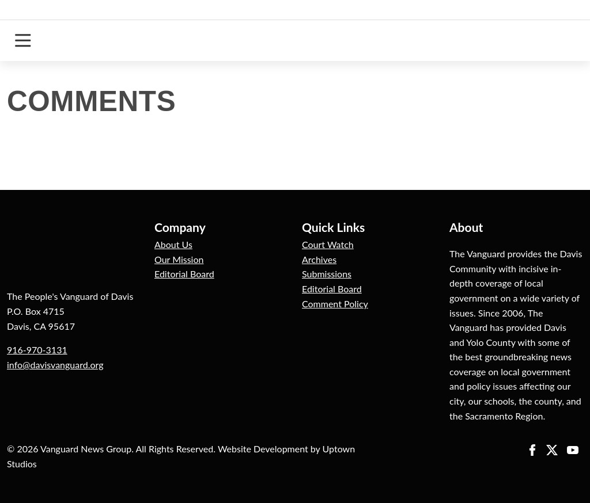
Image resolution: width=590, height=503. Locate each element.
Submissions (326, 273)
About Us (173, 244)
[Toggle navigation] (23, 40)
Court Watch (328, 244)
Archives (319, 259)
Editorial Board (184, 273)
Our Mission (178, 259)
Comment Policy (335, 303)
